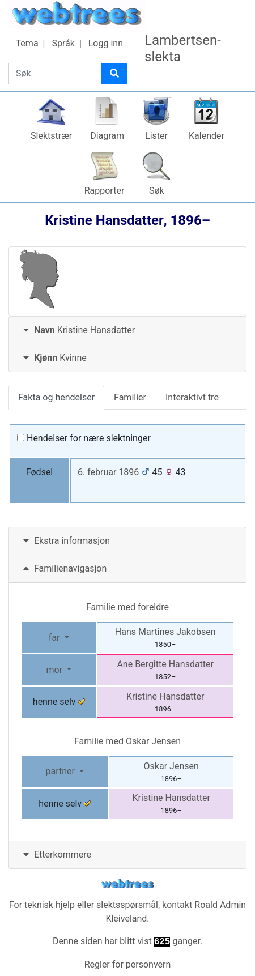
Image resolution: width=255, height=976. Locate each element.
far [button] (55, 637)
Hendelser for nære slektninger (84, 438)
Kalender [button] (206, 135)
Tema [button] (27, 43)
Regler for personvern (127, 964)
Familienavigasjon (63, 568)
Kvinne (53, 357)
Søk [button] (156, 190)
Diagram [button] (107, 135)
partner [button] (60, 771)
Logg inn (105, 43)
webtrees (127, 884)
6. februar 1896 (108, 472)
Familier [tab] (130, 397)
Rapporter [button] (104, 190)
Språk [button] (63, 43)
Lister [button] (156, 135)
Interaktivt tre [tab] (192, 397)
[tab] (127, 330)
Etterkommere (55, 854)
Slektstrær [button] (51, 135)
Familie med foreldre (127, 607)
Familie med (127, 741)
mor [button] (55, 669)
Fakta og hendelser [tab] (56, 397)
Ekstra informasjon (65, 540)
